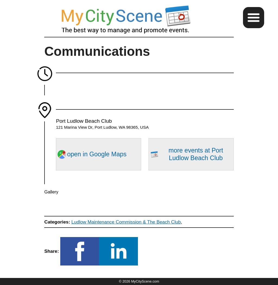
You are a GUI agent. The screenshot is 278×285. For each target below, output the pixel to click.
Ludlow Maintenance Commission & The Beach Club (126, 222)
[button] (253, 17)
